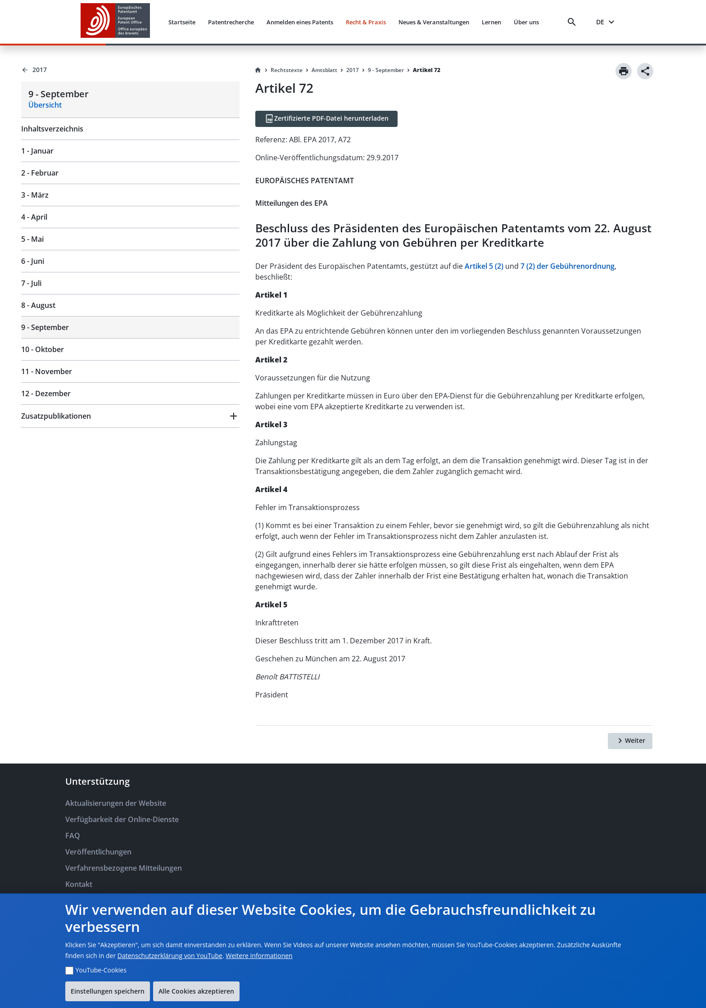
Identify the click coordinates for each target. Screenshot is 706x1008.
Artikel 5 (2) (484, 266)
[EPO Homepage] (115, 22)
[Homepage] (258, 70)
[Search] (573, 22)
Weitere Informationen (259, 955)
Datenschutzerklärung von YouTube (170, 955)
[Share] (645, 71)
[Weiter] (630, 741)
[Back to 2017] (130, 69)
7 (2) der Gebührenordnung (567, 266)
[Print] (623, 71)
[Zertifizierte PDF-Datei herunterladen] (326, 119)
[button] (130, 416)
